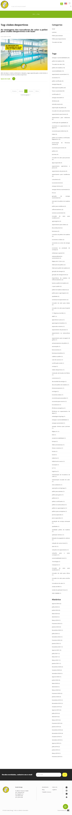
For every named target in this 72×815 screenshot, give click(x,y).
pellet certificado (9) (57, 81)
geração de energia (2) (58, 271)
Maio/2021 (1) (56, 657)
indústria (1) (55, 458)
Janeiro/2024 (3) (56, 627)
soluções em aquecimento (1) (60, 550)
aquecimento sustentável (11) (60, 74)
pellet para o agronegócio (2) (60, 293)
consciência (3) (56, 179)
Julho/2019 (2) (56, 713)
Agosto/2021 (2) (56, 650)
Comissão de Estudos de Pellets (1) (61, 374)
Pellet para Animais (57, 35)
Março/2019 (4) (56, 720)
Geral (53, 29)
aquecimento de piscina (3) (59, 171)
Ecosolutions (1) (56, 404)
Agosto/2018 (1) (56, 743)
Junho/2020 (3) (56, 680)
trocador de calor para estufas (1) (61, 579)
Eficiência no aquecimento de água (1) (61, 412)
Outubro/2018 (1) (57, 736)
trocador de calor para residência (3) (61, 217)
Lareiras (54, 32)
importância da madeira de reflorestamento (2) (61, 279)
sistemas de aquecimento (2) (60, 299)
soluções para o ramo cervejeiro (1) (61, 554)
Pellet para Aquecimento (59, 39)
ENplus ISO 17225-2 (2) (58, 261)
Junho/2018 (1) (56, 750)
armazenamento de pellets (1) (60, 343)
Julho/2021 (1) (56, 653)
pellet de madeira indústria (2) (60, 289)
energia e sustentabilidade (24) (60, 57)
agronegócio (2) (56, 221)
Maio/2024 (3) (56, 613)
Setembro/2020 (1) (57, 673)
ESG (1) (54, 434)
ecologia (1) (55, 391)
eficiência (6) (55, 101)
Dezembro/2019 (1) (57, 700)
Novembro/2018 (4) (57, 733)
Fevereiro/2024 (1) (57, 623)
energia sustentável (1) (58, 423)
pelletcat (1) (55, 498)
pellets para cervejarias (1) (59, 511)
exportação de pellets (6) (59, 107)
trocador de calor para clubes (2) (61, 304)
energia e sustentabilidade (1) (60, 419)
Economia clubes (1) (57, 394)
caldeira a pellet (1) (57, 356)
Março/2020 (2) (56, 690)
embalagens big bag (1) (58, 416)
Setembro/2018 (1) (57, 740)
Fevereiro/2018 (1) (57, 756)
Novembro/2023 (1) (57, 630)
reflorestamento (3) (57, 209)
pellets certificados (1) (58, 501)
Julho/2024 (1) (56, 607)
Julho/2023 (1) (56, 633)
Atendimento (45, 787)
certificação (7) (56, 94)
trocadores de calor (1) (58, 583)
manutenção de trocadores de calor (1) (61, 475)
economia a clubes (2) (58, 239)
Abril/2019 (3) (55, 716)
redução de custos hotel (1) (59, 543)
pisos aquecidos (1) (57, 518)
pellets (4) (55, 151)
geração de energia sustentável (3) (61, 197)
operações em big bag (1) (59, 488)
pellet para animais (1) (58, 491)
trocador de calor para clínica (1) (61, 574)
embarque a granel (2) (58, 253)
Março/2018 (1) (56, 753)
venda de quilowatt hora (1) (59, 590)
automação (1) (56, 346)
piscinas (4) (55, 154)
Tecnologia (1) (56, 561)
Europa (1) (55, 441)
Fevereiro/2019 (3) (57, 723)
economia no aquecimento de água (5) (61, 126)
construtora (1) (56, 378)
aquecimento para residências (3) (61, 175)
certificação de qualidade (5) (60, 122)
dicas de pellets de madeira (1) (60, 384)
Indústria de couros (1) (58, 461)
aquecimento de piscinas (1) (60, 329)
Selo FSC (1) (55, 546)
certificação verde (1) (58, 363)
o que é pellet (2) (56, 286)
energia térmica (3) (57, 186)
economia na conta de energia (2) (61, 243)
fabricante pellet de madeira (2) (61, 268)
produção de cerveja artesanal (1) (61, 522)
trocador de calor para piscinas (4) (61, 158)
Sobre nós (54, 787)
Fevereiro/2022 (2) (57, 640)
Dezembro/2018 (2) (57, 730)
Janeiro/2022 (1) (56, 643)
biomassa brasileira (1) (58, 353)
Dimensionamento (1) (58, 388)
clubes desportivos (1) (58, 369)
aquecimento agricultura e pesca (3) (61, 167)
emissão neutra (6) (57, 104)
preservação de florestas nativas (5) (61, 143)
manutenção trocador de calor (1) (61, 480)
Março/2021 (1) (56, 660)
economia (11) (56, 77)
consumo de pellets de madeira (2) (61, 235)
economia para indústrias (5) (60, 131)
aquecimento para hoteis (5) (60, 114)
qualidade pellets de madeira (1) (61, 530)
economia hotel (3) (57, 183)
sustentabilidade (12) (58, 71)
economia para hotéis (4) (59, 147)
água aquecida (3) (57, 162)
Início (34, 14)
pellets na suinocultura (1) (59, 504)
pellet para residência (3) (59, 206)
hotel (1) (54, 454)
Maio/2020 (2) (56, 683)
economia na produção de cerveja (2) (61, 248)
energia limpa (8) (56, 84)
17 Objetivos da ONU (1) (58, 313)
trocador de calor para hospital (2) (61, 309)
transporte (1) (56, 565)
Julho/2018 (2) (56, 746)
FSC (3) (54, 193)
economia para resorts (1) (59, 401)
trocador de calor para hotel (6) (61, 111)
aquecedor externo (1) (58, 326)
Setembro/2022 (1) (57, 637)
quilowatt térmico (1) (58, 534)
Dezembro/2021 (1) (57, 647)
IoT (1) (54, 468)
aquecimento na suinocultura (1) (61, 334)
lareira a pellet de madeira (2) (60, 283)
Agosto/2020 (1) (56, 676)
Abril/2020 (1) (55, 686)
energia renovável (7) (58, 97)
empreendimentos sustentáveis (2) (57, 257)
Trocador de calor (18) (58, 64)
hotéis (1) (54, 451)
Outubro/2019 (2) (57, 706)
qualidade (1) (55, 526)
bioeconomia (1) (56, 350)
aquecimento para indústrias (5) (61, 118)
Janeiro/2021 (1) (56, 663)
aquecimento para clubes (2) (60, 224)
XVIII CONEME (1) (56, 593)
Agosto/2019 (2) (56, 710)
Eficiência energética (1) (58, 408)
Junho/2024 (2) (56, 610)
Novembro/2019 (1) (57, 703)
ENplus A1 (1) (55, 431)
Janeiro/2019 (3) (56, 726)
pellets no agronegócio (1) (59, 508)
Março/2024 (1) (56, 620)
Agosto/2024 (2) (56, 603)
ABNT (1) (54, 316)
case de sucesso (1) (57, 359)
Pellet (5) (54, 134)
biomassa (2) (55, 231)
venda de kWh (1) (56, 586)
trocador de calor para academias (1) (61, 569)
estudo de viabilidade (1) (59, 438)
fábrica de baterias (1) (58, 444)
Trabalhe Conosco (46, 792)
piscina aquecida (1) (57, 514)
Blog (38, 14)
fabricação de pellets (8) (59, 87)
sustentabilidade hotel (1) (59, 558)
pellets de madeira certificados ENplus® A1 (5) (61, 138)
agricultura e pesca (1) (58, 319)
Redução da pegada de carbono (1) (61, 539)
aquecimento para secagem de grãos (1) (61, 339)
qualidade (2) (55, 296)
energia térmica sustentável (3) (61, 189)
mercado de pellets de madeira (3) (61, 202)
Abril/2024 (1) (55, 617)
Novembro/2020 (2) (57, 667)
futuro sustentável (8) (58, 91)
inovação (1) (55, 464)
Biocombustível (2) (57, 228)
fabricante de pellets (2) (58, 264)
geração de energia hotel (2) (60, 274)
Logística (54, 789)
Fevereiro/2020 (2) (57, 693)
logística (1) (55, 471)
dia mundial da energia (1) (59, 381)
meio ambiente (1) (57, 484)
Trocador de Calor (57, 42)
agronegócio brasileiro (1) (59, 323)
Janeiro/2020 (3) (56, 696)
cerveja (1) (55, 366)
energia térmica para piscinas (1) (61, 427)
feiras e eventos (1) (57, 448)
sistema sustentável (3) (58, 213)
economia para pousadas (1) (60, 398)
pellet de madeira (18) (58, 61)
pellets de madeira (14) (58, 67)
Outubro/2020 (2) (57, 670)
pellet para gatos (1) (57, 494)
